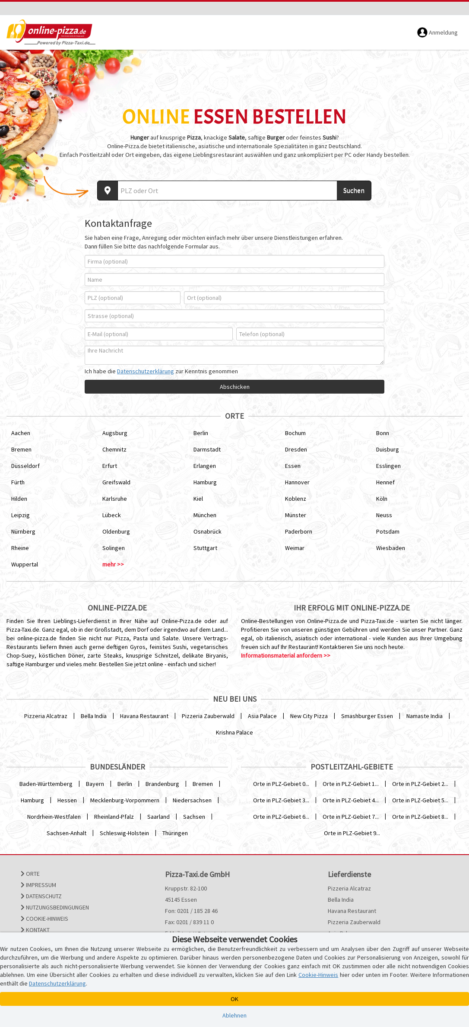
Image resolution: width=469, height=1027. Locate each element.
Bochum (295, 433)
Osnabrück (207, 531)
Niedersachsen (192, 800)
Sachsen (194, 816)
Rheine (20, 548)
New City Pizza (309, 716)
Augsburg (114, 433)
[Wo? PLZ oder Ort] (227, 190)
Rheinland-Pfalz (114, 816)
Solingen (113, 548)
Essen (293, 466)
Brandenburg (162, 784)
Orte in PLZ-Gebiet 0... (281, 784)
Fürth (18, 482)
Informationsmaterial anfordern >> (285, 655)
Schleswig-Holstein (124, 833)
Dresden (296, 449)
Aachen (20, 433)
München (204, 515)
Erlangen (204, 466)
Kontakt (35, 930)
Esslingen (388, 466)
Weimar (294, 548)
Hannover (297, 482)
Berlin (200, 433)
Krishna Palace (234, 732)
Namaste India (424, 716)
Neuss (384, 515)
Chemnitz (114, 449)
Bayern (95, 784)
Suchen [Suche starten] (353, 190)
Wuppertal (24, 564)
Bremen (21, 449)
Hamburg (205, 482)
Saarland (158, 816)
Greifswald (116, 482)
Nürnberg (23, 531)
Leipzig (20, 515)
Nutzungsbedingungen (55, 907)
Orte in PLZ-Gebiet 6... (281, 816)
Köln (381, 498)
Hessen (67, 800)
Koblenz (295, 498)
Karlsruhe (114, 498)
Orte (30, 874)
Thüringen (175, 833)
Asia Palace (262, 716)
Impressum (38, 885)
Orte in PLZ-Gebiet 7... (351, 816)
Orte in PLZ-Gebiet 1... (351, 784)
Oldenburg (116, 531)
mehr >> (113, 564)
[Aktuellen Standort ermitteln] (107, 190)
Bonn (382, 433)
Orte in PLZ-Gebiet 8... (420, 816)
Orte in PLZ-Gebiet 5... (420, 800)
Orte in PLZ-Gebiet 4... (351, 800)
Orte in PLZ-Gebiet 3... (281, 800)
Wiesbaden (390, 548)
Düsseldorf (25, 466)
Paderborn (298, 531)
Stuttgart (205, 548)
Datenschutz (41, 896)
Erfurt (109, 466)
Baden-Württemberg (46, 784)
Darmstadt (207, 449)
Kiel (198, 498)
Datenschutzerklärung (145, 371)
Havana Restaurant (144, 716)
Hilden (19, 498)
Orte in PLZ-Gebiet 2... (420, 784)
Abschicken (235, 387)
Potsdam (387, 531)
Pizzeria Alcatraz (45, 716)
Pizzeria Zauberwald (208, 716)
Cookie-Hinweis (44, 918)
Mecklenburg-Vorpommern (124, 800)
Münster (295, 515)
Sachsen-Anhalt (66, 833)
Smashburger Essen (367, 716)
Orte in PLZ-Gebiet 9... (352, 833)
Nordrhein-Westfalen (54, 816)
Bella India (94, 716)
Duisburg (387, 449)
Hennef (385, 482)
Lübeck (111, 515)
